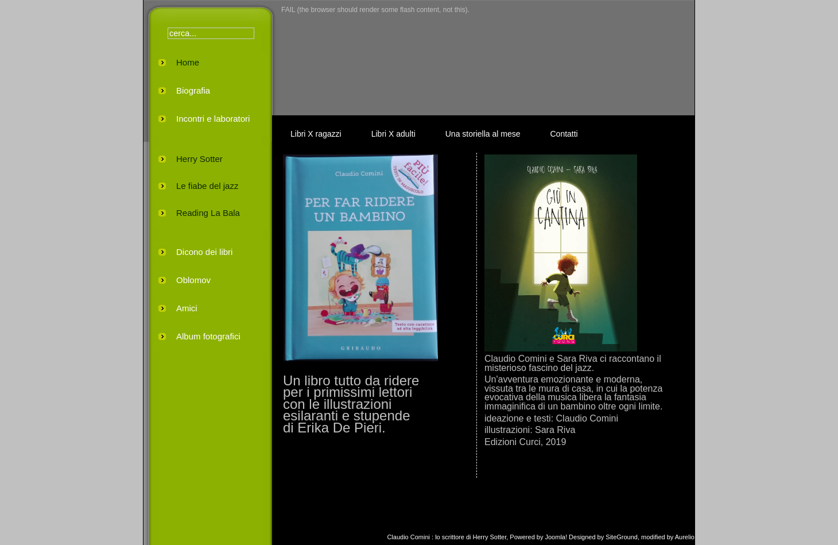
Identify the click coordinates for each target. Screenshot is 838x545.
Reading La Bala (208, 213)
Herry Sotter (199, 159)
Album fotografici (208, 336)
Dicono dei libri (204, 252)
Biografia (193, 90)
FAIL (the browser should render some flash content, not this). (375, 10)
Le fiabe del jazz (207, 186)
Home (187, 62)
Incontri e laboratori (213, 118)
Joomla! (556, 537)
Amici (186, 308)
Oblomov (193, 280)
